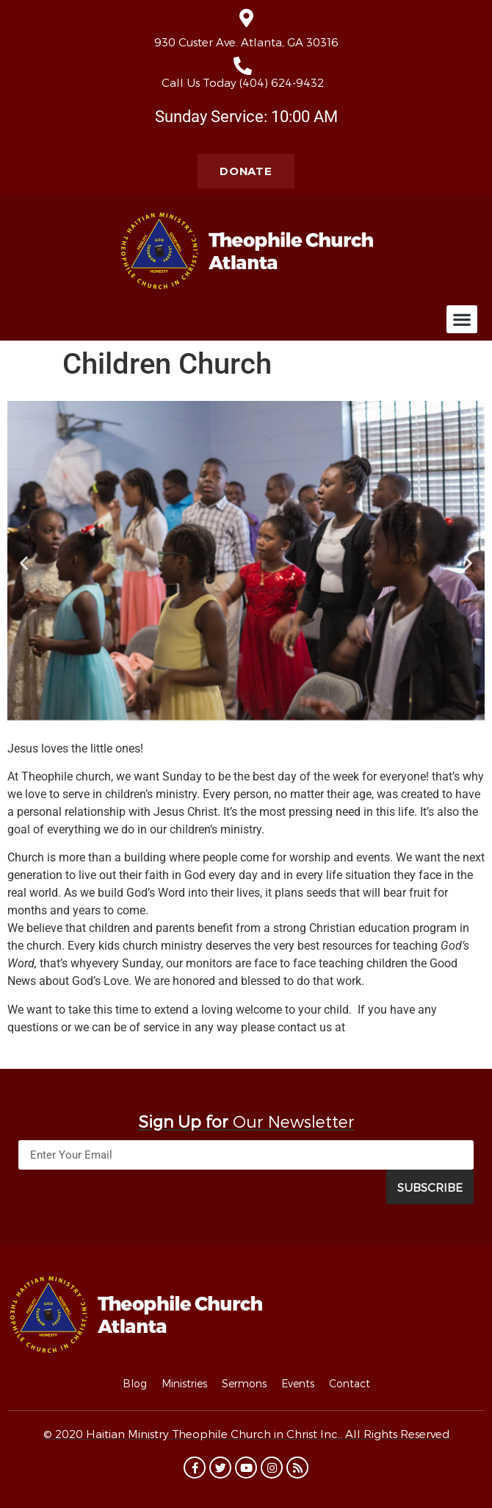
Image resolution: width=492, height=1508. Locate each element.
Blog (135, 1383)
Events (297, 1383)
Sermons (244, 1383)
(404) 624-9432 (281, 82)
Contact (349, 1383)
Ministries (184, 1383)
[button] (461, 319)
